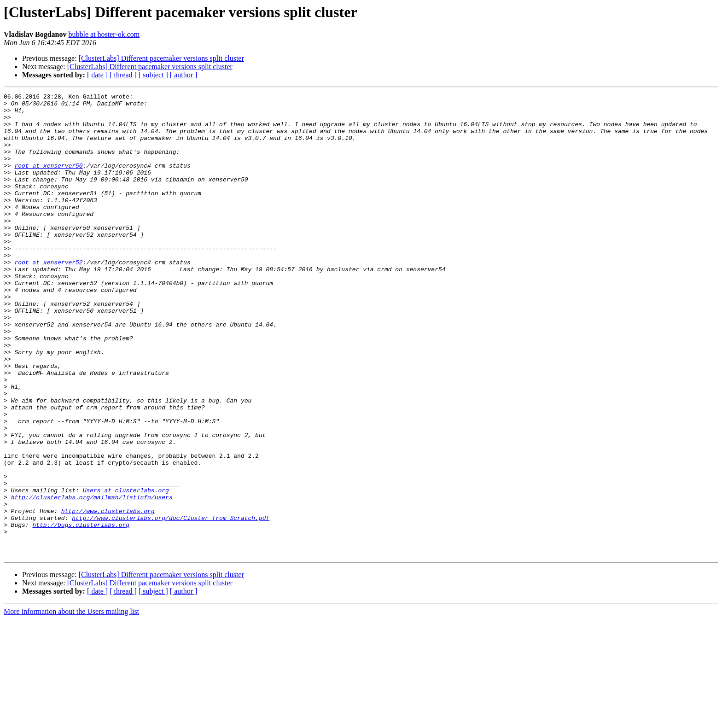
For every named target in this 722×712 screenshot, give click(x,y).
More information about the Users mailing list (71, 704)
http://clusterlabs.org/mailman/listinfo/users (92, 578)
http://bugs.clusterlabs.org (80, 611)
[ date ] (97, 75)
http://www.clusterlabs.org (108, 595)
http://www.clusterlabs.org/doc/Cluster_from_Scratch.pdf (170, 603)
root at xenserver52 (48, 296)
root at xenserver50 (48, 180)
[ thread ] (123, 75)
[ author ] (184, 75)
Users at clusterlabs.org (126, 570)
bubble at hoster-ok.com (104, 34)
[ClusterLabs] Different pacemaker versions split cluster (161, 58)
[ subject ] (153, 75)
